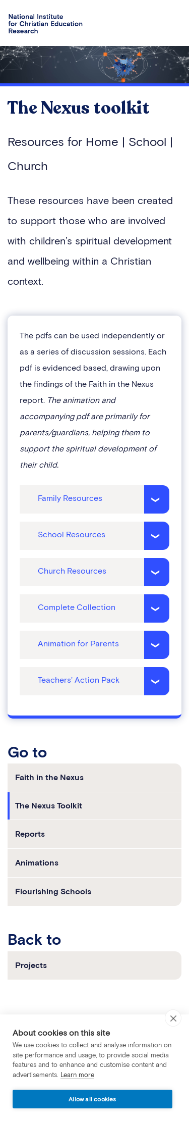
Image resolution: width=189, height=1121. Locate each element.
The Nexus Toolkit (48, 805)
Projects (31, 965)
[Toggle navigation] (170, 24)
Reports (30, 834)
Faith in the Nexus (49, 777)
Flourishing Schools (53, 891)
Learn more (77, 1075)
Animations (36, 863)
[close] (173, 1018)
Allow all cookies (92, 1099)
